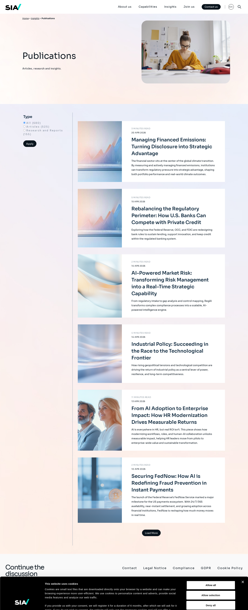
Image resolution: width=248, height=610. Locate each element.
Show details (179, 603)
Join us (189, 7)
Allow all (211, 557)
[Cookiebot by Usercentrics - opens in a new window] (22, 603)
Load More (151, 533)
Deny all (211, 577)
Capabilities (148, 7)
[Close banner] (243, 554)
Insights (170, 7)
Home (25, 18)
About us (124, 7)
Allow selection (210, 567)
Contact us (211, 6)
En (231, 6)
